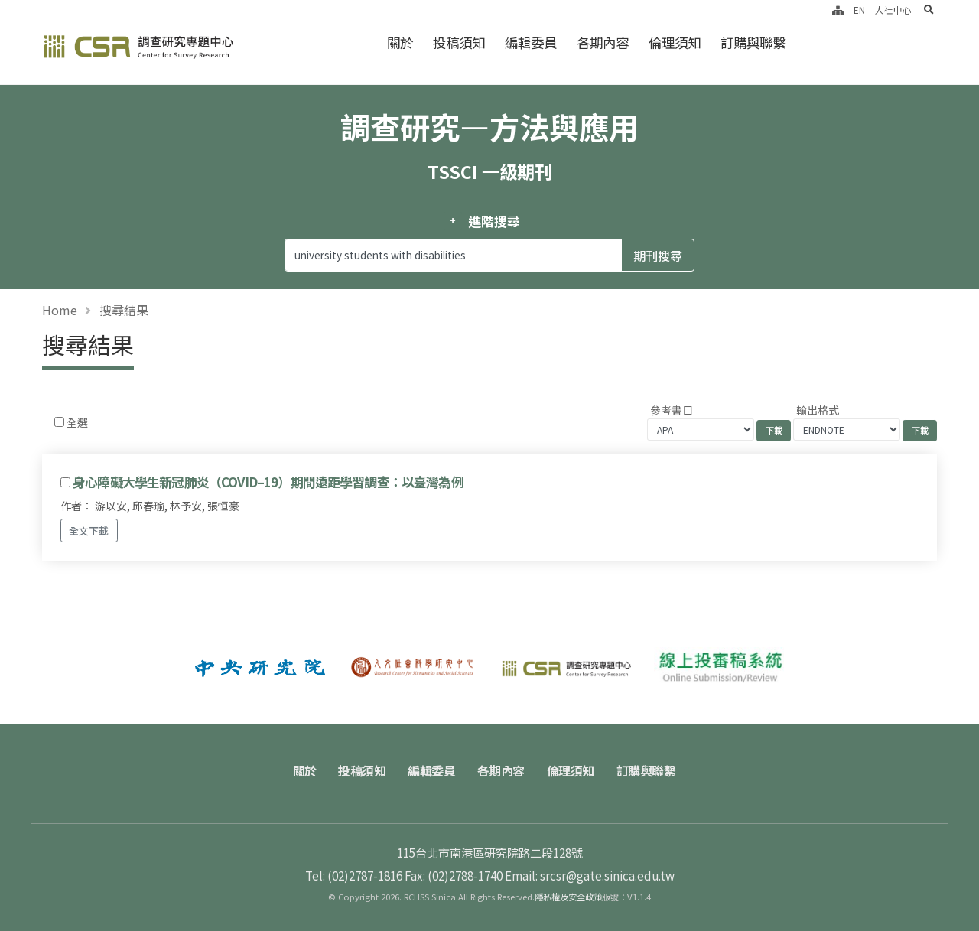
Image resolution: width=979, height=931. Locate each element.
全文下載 (89, 530)
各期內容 (603, 42)
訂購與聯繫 (752, 42)
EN (859, 9)
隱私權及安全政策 (568, 896)
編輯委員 (531, 42)
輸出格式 (817, 410)
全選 (77, 422)
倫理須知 (675, 42)
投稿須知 (459, 42)
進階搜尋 (493, 221)
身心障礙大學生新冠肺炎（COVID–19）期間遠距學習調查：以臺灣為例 (268, 482)
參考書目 (671, 410)
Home (59, 310)
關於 (400, 42)
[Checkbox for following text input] (59, 422)
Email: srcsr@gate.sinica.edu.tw (590, 875)
